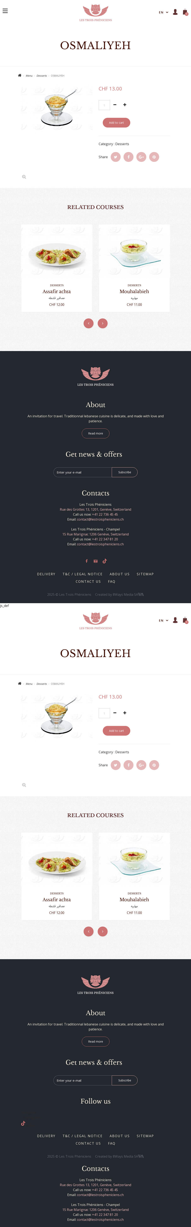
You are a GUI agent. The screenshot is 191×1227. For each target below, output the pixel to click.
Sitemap (145, 574)
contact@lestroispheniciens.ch (100, 519)
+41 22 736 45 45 (105, 514)
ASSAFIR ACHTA (57, 291)
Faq (111, 581)
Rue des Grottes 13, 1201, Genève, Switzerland (95, 509)
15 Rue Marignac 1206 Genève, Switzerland (95, 534)
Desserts (41, 75)
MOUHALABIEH (134, 291)
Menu (29, 75)
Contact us (88, 581)
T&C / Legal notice (82, 574)
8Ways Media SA (128, 594)
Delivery (46, 574)
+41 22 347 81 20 (105, 539)
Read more (95, 433)
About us (120, 574)
